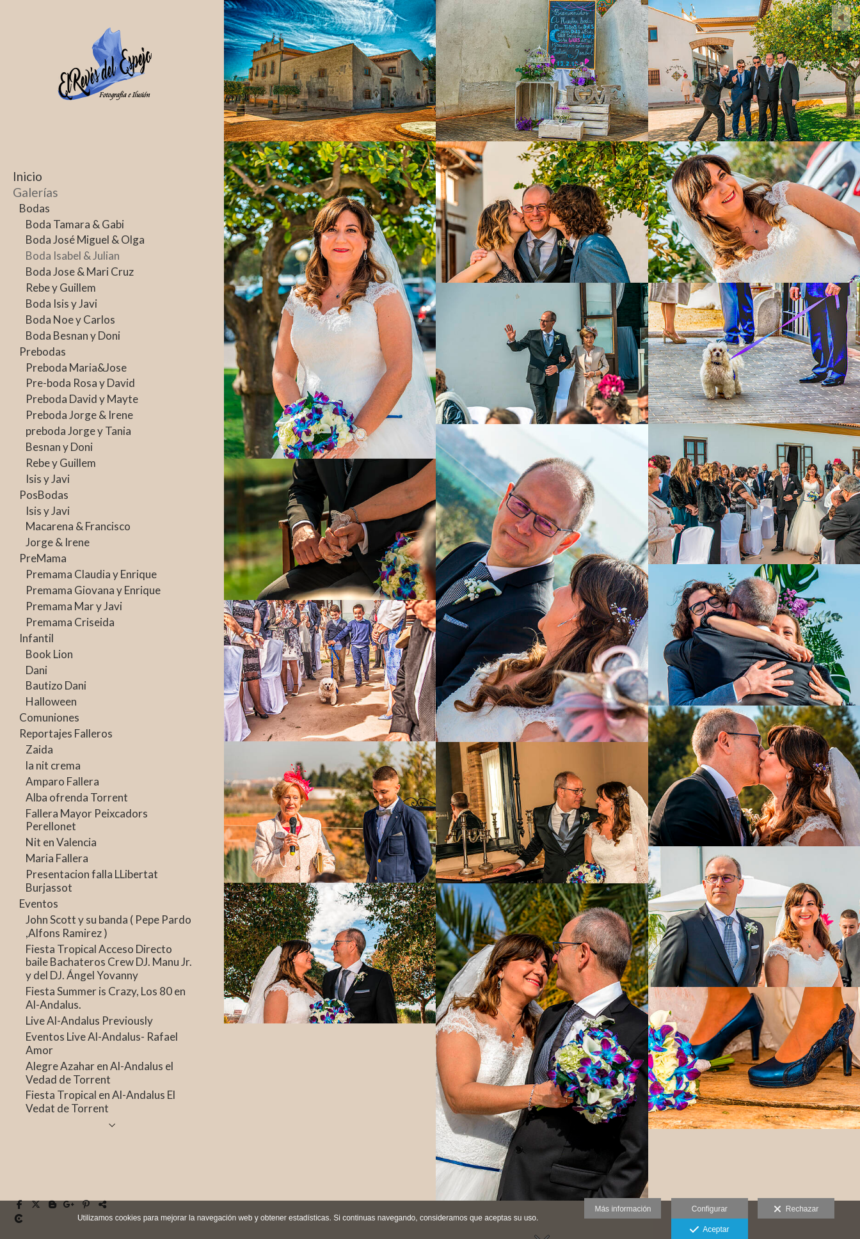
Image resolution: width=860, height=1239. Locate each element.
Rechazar (796, 1209)
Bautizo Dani (56, 685)
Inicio (27, 176)
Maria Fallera (57, 858)
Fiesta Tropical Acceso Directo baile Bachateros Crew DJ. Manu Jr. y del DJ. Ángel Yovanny (109, 962)
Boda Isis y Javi (61, 303)
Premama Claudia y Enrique (91, 574)
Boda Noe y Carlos (70, 319)
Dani (36, 670)
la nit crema (53, 765)
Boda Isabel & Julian (73, 255)
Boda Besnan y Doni (73, 335)
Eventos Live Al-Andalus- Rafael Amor (102, 1043)
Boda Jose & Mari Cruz (80, 271)
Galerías (35, 192)
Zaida (39, 749)
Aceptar (709, 1230)
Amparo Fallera (62, 781)
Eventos (38, 903)
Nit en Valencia (61, 842)
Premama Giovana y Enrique (93, 590)
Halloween (51, 701)
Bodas (34, 208)
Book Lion (49, 654)
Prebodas (42, 351)
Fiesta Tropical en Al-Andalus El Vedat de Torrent (100, 1101)
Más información (622, 1208)
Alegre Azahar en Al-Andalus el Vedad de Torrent (99, 1072)
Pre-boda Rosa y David (80, 383)
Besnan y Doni (59, 447)
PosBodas (43, 494)
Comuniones (49, 717)
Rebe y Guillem (61, 287)
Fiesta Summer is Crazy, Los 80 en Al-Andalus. (106, 997)
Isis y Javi (48, 478)
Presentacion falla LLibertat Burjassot (92, 880)
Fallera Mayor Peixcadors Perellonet (87, 820)
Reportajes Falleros (66, 733)
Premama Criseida (70, 622)
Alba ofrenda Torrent (77, 797)
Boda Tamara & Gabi (75, 224)
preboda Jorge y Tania (78, 431)
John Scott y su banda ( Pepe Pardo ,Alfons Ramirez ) (108, 926)
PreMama (43, 558)
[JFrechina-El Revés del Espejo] (105, 120)
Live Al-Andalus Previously (89, 1020)
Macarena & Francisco (78, 526)
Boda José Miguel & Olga (85, 239)
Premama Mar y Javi (74, 606)
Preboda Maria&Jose (76, 367)
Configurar (710, 1208)
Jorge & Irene (58, 542)
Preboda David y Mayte (82, 399)
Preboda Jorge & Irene (79, 415)
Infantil (36, 638)
